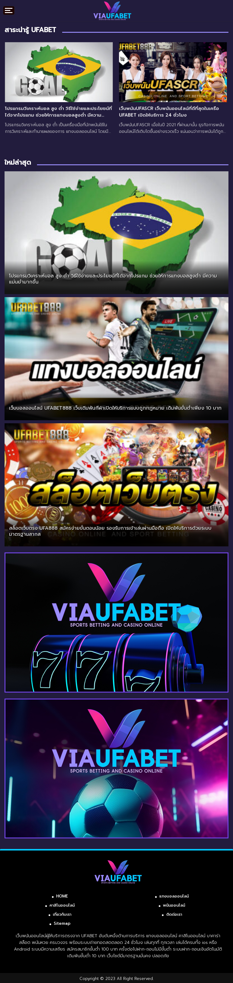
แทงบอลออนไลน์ (174, 896)
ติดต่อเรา (174, 914)
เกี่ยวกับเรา (62, 914)
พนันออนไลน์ (174, 905)
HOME (62, 896)
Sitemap (62, 923)
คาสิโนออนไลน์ (62, 905)
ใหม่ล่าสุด (18, 162)
